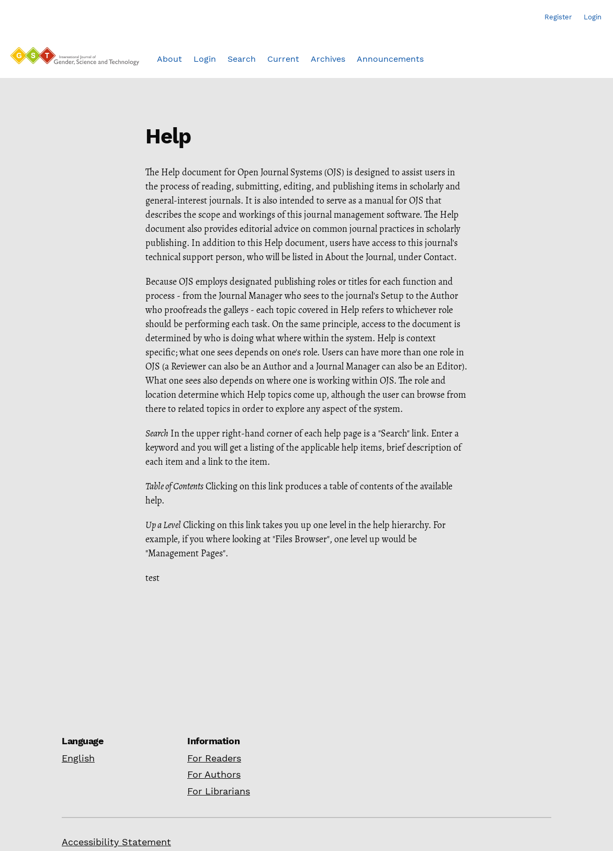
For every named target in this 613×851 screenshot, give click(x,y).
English (78, 758)
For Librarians (218, 791)
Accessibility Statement (116, 841)
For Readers (214, 758)
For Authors (214, 774)
